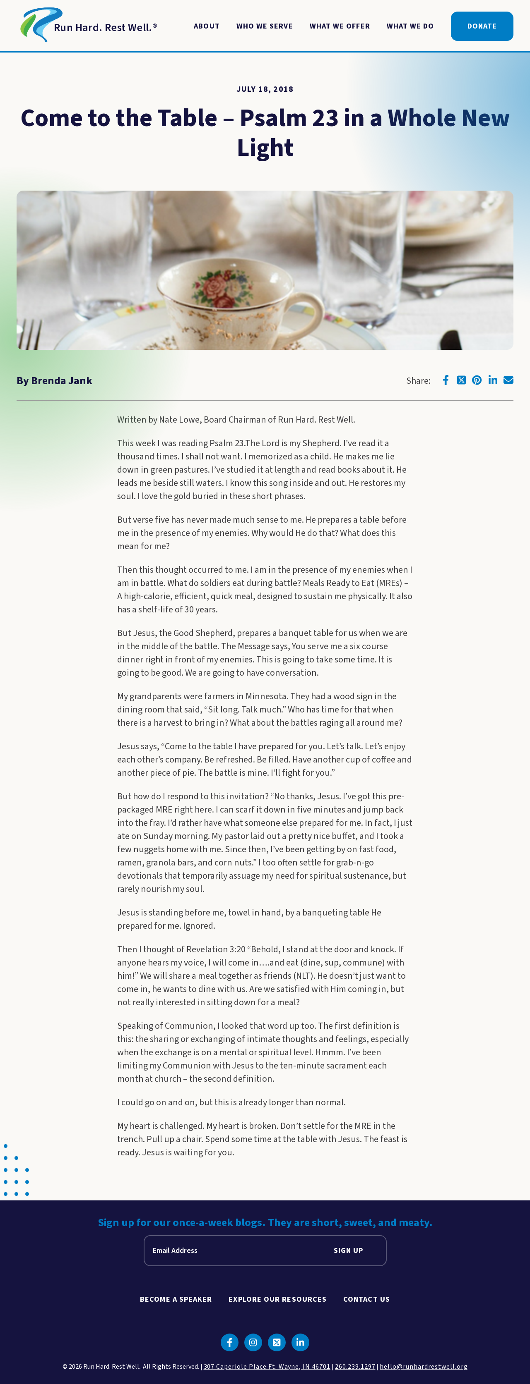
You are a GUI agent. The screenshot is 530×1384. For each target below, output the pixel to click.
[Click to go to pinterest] (477, 380)
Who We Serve (264, 26)
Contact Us (366, 1299)
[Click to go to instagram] (253, 1342)
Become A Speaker (176, 1299)
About (206, 26)
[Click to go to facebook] (445, 380)
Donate (482, 26)
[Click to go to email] (508, 380)
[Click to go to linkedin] (493, 380)
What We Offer (340, 26)
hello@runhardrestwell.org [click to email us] (423, 1366)
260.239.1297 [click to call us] (355, 1366)
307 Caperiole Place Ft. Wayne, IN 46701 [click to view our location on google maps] (267, 1366)
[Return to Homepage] (87, 26)
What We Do (410, 26)
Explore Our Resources (278, 1299)
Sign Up (349, 1250)
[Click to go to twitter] (461, 380)
